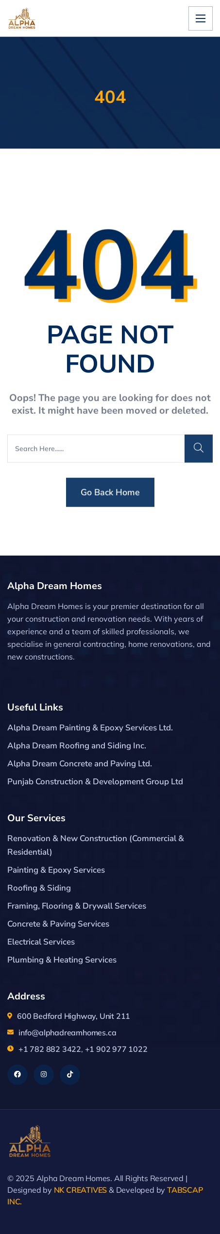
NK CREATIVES (80, 1190)
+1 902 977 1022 (116, 1049)
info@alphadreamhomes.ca (67, 1032)
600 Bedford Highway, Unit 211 (73, 1016)
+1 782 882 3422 (49, 1049)
